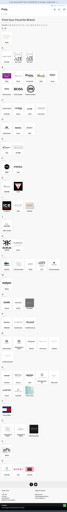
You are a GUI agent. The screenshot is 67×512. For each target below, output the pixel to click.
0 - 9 (10, 25)
